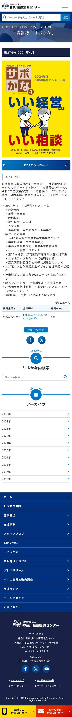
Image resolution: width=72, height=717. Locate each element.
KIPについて (12, 543)
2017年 (6, 472)
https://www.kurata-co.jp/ (35, 316)
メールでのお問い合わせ (50, 711)
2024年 (6, 421)
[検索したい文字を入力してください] (31, 17)
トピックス (11, 552)
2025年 (6, 414)
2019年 (6, 457)
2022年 (6, 436)
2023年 (6, 428)
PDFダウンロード (25, 165)
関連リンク (11, 589)
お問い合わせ (12, 607)
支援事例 (10, 524)
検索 (65, 17)
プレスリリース (14, 570)
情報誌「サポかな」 (20, 26)
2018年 (6, 464)
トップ (5, 26)
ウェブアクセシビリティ (48, 685)
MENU (65, 5)
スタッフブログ (14, 534)
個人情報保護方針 (45, 680)
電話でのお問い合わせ (14, 711)
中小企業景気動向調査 (18, 579)
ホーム (8, 497)
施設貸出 (10, 515)
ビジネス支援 (12, 506)
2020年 (6, 450)
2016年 (6, 479)
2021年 (6, 443)
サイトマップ (17, 680)
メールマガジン (14, 598)
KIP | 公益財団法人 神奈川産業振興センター (21, 5)
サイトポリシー (18, 685)
